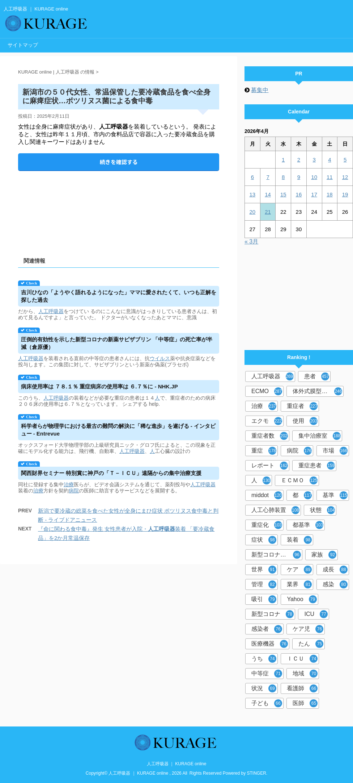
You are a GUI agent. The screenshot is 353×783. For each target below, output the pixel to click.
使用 (305, 421)
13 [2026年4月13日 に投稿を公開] (253, 194)
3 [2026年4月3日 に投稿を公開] (313, 160)
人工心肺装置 (275, 510)
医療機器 (269, 644)
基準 (335, 495)
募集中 (259, 90)
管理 (263, 584)
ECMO (266, 391)
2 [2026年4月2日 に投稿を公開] (298, 160)
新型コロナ (272, 614)
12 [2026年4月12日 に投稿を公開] (345, 177)
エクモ (266, 421)
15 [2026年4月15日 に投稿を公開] (283, 194)
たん (310, 644)
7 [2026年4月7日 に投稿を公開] (267, 177)
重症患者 (316, 466)
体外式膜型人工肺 (317, 391)
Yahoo (301, 599)
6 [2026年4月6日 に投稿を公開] (252, 177)
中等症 (266, 674)
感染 (335, 584)
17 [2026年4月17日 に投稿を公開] (314, 194)
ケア (299, 570)
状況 (263, 688)
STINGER (256, 773)
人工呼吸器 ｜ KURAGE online (177, 763)
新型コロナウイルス (276, 555)
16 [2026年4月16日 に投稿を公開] (299, 194)
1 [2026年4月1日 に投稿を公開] (283, 160)
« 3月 (251, 241)
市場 (335, 451)
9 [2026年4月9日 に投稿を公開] (298, 177)
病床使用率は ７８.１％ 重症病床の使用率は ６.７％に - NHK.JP (99, 386)
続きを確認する (119, 162)
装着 (299, 540)
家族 (323, 555)
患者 (316, 376)
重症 (263, 451)
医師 (305, 703)
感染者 (266, 629)
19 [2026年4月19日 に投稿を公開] (345, 194)
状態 (322, 510)
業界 (299, 584)
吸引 (263, 599)
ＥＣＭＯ (299, 480)
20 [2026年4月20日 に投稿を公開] (253, 212)
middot (266, 495)
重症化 (266, 525)
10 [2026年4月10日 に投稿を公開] (314, 177)
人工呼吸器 (51, 311)
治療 (69, 484)
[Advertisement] (118, 208)
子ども (266, 703)
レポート (269, 466)
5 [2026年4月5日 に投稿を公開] (345, 160)
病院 (74, 490)
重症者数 (269, 436)
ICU (316, 614)
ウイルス (160, 358)
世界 (263, 570)
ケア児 (308, 629)
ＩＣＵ (302, 659)
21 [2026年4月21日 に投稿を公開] (268, 212)
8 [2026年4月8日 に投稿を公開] (283, 177)
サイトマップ (23, 45)
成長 (335, 570)
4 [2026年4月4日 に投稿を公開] (329, 160)
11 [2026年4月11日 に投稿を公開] (330, 177)
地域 (305, 674)
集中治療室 (319, 436)
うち (263, 659)
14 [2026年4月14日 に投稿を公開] (268, 194)
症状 (263, 540)
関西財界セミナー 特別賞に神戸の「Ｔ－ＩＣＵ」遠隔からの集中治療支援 (111, 473)
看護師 (302, 688)
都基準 (308, 525)
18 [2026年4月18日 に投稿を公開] (330, 194)
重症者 (302, 406)
